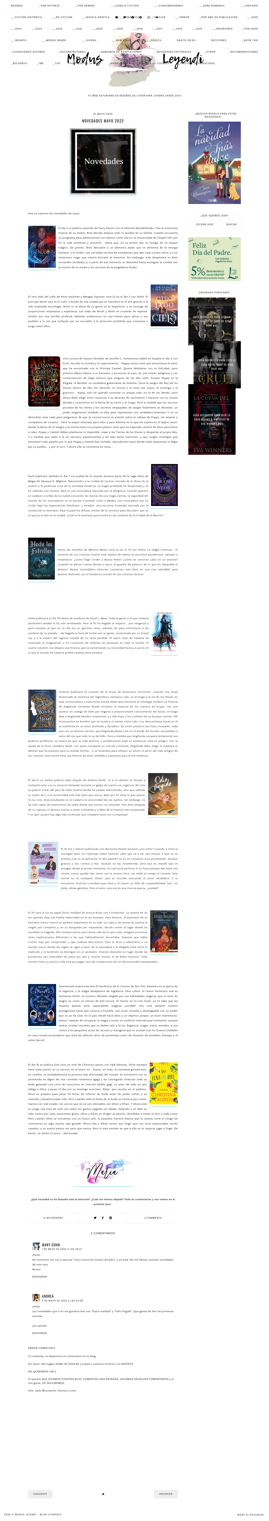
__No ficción (62, 17)
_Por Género (85, 5)
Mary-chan (51, 1244)
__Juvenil (89, 40)
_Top (56, 63)
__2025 (252, 17)
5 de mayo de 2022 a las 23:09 (62, 1300)
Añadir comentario (41, 1348)
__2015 (197, 28)
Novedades (55, 1217)
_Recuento (19, 63)
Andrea (48, 1296)
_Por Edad (250, 28)
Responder (39, 1276)
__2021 (77, 28)
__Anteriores (222, 28)
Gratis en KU (186, 40)
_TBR (40, 63)
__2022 (57, 28)
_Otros (210, 51)
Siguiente (40, 1494)
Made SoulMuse (250, 1514)
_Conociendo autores (28, 51)
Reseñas (17, 5)
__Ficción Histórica (26, 17)
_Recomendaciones (243, 51)
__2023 (37, 28)
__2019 (118, 28)
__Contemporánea (169, 5)
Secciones (219, 40)
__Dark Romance (212, 5)
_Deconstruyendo (72, 51)
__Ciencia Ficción (125, 5)
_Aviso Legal (118, 63)
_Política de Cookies (153, 63)
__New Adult (122, 40)
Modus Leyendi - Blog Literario (38, 1514)
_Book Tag (250, 40)
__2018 (138, 28)
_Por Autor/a (49, 5)
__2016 (177, 28)
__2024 (16, 28)
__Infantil (19, 40)
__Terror (182, 17)
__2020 (97, 28)
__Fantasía (249, 5)
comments (153, 1217)
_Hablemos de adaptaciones (120, 51)
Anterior (166, 1494)
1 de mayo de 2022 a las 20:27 (62, 1249)
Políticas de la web (84, 63)
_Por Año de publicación (218, 17)
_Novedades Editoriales (173, 51)
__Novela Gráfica (96, 17)
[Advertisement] (214, 525)
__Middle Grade (54, 40)
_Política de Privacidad (196, 63)
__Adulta (154, 40)
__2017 (158, 28)
